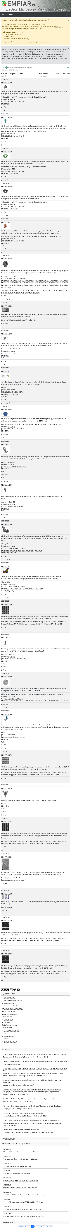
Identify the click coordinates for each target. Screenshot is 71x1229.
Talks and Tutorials (10, 1011)
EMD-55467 (39, 283)
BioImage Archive (9, 1036)
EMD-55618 (55, 285)
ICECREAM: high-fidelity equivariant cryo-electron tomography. (23, 1113)
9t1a (9, 290)
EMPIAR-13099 (6, 857)
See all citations (10, 1138)
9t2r (66, 290)
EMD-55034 (39, 550)
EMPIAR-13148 (6, 714)
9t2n (53, 290)
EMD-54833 (5, 173)
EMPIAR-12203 (6, 788)
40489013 (11, 390)
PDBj (5, 1044)
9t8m (16, 292)
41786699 (11, 546)
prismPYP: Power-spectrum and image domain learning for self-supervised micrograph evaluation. (35, 1061)
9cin (2, 808)
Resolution (66, 74)
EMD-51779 (22, 701)
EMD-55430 (39, 280)
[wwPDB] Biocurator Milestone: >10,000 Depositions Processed (24, 1216)
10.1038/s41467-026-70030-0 (15, 548)
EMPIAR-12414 (6, 484)
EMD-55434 (64, 280)
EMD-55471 (5, 285)
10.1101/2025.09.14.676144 (14, 101)
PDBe (6, 1039)
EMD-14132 (5, 589)
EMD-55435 (5, 283)
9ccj (2, 663)
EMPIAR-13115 (6, 524)
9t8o (22, 292)
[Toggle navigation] (68, 14)
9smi (14, 553)
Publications (8, 1017)
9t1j (35, 290)
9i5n (2, 358)
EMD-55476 (47, 285)
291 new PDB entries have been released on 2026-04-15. (22, 1152)
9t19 (6, 290)
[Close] (68, 20)
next (51, 1226)
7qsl (6, 591)
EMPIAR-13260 (6, 893)
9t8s (35, 292)
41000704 (11, 99)
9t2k (43, 290)
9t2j (41, 290)
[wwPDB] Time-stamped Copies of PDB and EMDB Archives (23, 1202)
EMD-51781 (39, 701)
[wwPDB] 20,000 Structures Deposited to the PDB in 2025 (22, 1209)
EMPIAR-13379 (6, 604)
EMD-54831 (5, 138)
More (68, 67)
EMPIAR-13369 (6, 921)
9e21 (3, 511)
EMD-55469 (55, 283)
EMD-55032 (22, 550)
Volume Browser (9, 1003)
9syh (3, 290)
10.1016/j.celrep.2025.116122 (15, 737)
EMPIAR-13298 (6, 306)
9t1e (19, 290)
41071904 (11, 504)
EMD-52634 (5, 355)
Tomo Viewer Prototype (11, 1006)
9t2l (47, 290)
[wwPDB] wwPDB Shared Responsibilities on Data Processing (23, 1195)
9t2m (50, 290)
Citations (8, 1049)
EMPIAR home (7, 15)
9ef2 (6, 396)
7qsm (10, 591)
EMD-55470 (64, 283)
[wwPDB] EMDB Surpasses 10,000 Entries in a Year (20, 1188)
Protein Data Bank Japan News (17, 1144)
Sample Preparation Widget (13, 1000)
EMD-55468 (47, 283)
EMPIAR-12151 (6, 637)
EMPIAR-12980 (6, 117)
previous (21, 1226)
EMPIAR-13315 (6, 333)
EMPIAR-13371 (6, 822)
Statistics (7, 1022)
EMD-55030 (5, 550)
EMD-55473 (22, 285)
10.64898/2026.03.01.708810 (15, 278)
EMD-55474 (30, 285)
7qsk (3, 591)
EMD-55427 (14, 280)
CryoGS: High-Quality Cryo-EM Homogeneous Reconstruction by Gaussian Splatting (31, 1099)
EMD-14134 (22, 589)
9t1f (22, 290)
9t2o (57, 290)
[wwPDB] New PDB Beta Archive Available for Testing (20, 1180)
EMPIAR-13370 (6, 954)
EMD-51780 (30, 701)
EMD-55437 (22, 283)
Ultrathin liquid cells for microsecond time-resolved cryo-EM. (23, 1130)
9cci (2, 471)
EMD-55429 (30, 280)
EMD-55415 (30, 283)
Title (21, 74)
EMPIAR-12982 (6, 152)
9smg (7, 553)
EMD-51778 (14, 701)
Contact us (7, 1028)
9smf (3, 553)
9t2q (63, 290)
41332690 (11, 239)
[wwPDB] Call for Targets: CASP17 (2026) (17, 1166)
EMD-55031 (14, 550)
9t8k (9, 292)
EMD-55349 (5, 280)
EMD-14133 (14, 589)
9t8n (19, 292)
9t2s (2, 292)
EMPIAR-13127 (6, 222)
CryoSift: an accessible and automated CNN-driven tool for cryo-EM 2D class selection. (31, 1120)
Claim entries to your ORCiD (13, 1008)
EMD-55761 (5, 431)
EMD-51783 (55, 701)
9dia (2, 396)
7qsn (13, 591)
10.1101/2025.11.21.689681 (14, 241)
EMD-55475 (39, 285)
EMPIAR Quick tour (10, 1014)
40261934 (11, 696)
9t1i (32, 290)
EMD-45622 (5, 806)
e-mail (46, 58)
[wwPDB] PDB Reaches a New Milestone (16, 1173)
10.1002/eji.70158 (11, 353)
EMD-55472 (14, 285)
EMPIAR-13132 (6, 566)
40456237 (11, 464)
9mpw (3, 741)
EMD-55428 (22, 280)
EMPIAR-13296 (6, 259)
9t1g (25, 290)
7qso (17, 591)
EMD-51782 (47, 701)
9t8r (32, 292)
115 (47, 1226)
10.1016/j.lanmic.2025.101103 (15, 467)
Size (57, 74)
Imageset (13, 74)
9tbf (2, 245)
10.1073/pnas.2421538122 (14, 698)
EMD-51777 (5, 701)
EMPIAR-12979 (6, 83)
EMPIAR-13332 (6, 371)
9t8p (26, 292)
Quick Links (10, 994)
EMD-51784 (64, 701)
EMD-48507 (5, 739)
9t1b (12, 290)
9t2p (60, 290)
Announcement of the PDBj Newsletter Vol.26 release (20, 1159)
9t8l (12, 292)
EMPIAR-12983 (6, 187)
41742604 (11, 351)
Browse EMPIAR (9, 997)
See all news (9, 1222)
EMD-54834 (5, 209)
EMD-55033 (30, 550)
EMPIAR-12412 (6, 677)
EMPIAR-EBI (58, 26)
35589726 (11, 584)
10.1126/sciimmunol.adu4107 (15, 506)
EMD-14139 (30, 589)
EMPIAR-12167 (6, 444)
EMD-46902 (5, 394)
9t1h (28, 290)
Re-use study (8, 1019)
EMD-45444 (5, 661)
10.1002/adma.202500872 (13, 392)
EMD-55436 (14, 283)
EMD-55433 (55, 280)
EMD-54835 (14, 173)
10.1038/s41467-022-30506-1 (15, 586)
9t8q (29, 292)
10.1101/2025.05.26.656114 (14, 880)
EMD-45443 (5, 469)
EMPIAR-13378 (6, 755)
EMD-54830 (5, 104)
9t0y (37, 290)
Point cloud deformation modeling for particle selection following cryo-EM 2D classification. (32, 1106)
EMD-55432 (47, 280)
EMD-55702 (64, 285)
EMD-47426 (5, 508)
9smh (11, 553)
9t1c (16, 290)
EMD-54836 (14, 209)
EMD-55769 (5, 243)
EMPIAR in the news (10, 1025)
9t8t (38, 292)
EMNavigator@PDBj (10, 1041)
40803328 (11, 735)
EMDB (6, 1033)
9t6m (6, 292)
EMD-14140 (39, 589)
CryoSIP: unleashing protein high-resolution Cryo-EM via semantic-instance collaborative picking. (35, 1054)
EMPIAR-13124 (6, 410)
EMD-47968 (14, 394)
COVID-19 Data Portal (11, 1030)
